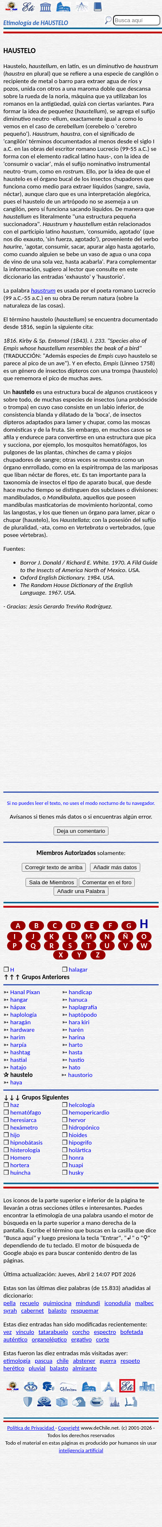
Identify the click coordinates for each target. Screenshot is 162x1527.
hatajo (18, 1067)
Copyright (69, 1428)
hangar (19, 999)
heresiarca (23, 1120)
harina (77, 1037)
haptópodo (83, 1014)
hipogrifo (80, 1142)
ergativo (81, 1339)
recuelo (29, 1303)
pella (9, 1303)
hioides (78, 1135)
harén (76, 1029)
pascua (43, 1360)
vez (7, 1332)
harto (75, 1045)
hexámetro (24, 1127)
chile (63, 1360)
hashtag (20, 1052)
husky (76, 1172)
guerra (108, 1360)
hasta (75, 1052)
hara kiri (79, 1022)
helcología (82, 1105)
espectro (105, 1332)
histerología (25, 1150)
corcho (81, 1332)
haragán (20, 1022)
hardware (22, 1029)
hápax (18, 1007)
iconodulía (117, 1303)
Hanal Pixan (25, 992)
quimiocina (57, 1303)
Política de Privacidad (31, 1428)
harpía (18, 1045)
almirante (84, 1368)
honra (76, 1157)
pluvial (36, 1368)
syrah (10, 1310)
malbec (144, 1303)
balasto (57, 1310)
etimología (17, 1360)
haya (16, 1082)
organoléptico (49, 1339)
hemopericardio (89, 1112)
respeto (130, 1360)
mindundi (88, 1303)
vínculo (25, 1332)
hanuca (78, 999)
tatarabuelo (53, 1332)
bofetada (131, 1332)
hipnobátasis (26, 1142)
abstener (84, 1360)
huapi (76, 1165)
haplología (23, 1014)
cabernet (32, 1310)
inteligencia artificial (81, 1450)
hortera (19, 1165)
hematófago (25, 1112)
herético (13, 1368)
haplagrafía (83, 1007)
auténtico (15, 1339)
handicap (80, 992)
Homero (20, 1157)
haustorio (80, 1075)
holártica (80, 1150)
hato (74, 1067)
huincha (20, 1172)
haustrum (43, 290)
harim (17, 1037)
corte (102, 1339)
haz (14, 1105)
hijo (15, 1135)
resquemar (84, 1310)
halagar (78, 969)
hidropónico (84, 1127)
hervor (77, 1120)
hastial (18, 1060)
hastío (76, 1060)
